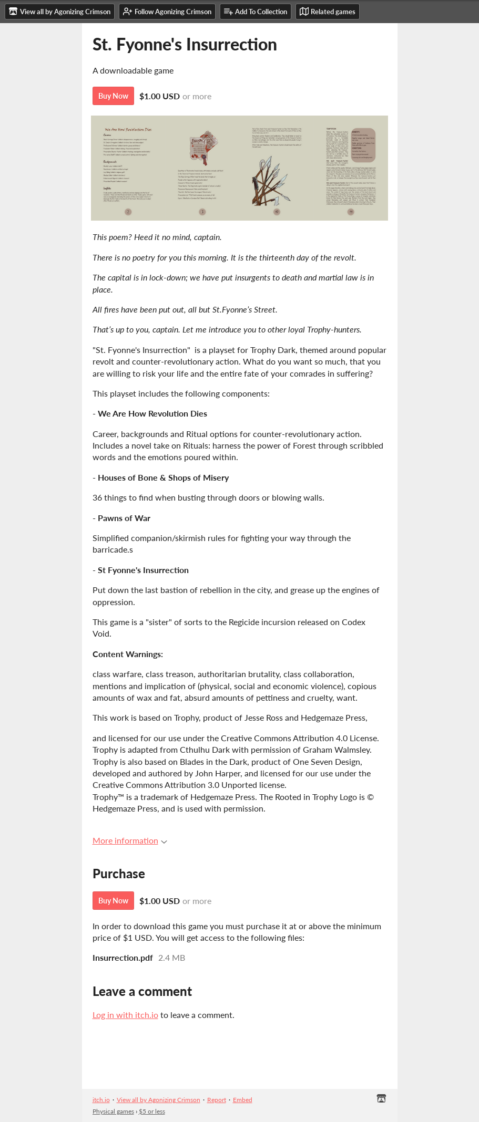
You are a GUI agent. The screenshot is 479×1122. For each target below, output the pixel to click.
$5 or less (152, 1111)
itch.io (101, 1100)
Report (216, 1100)
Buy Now (113, 95)
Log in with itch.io (125, 1015)
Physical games (113, 1111)
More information (130, 840)
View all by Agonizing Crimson (158, 1100)
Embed (242, 1100)
